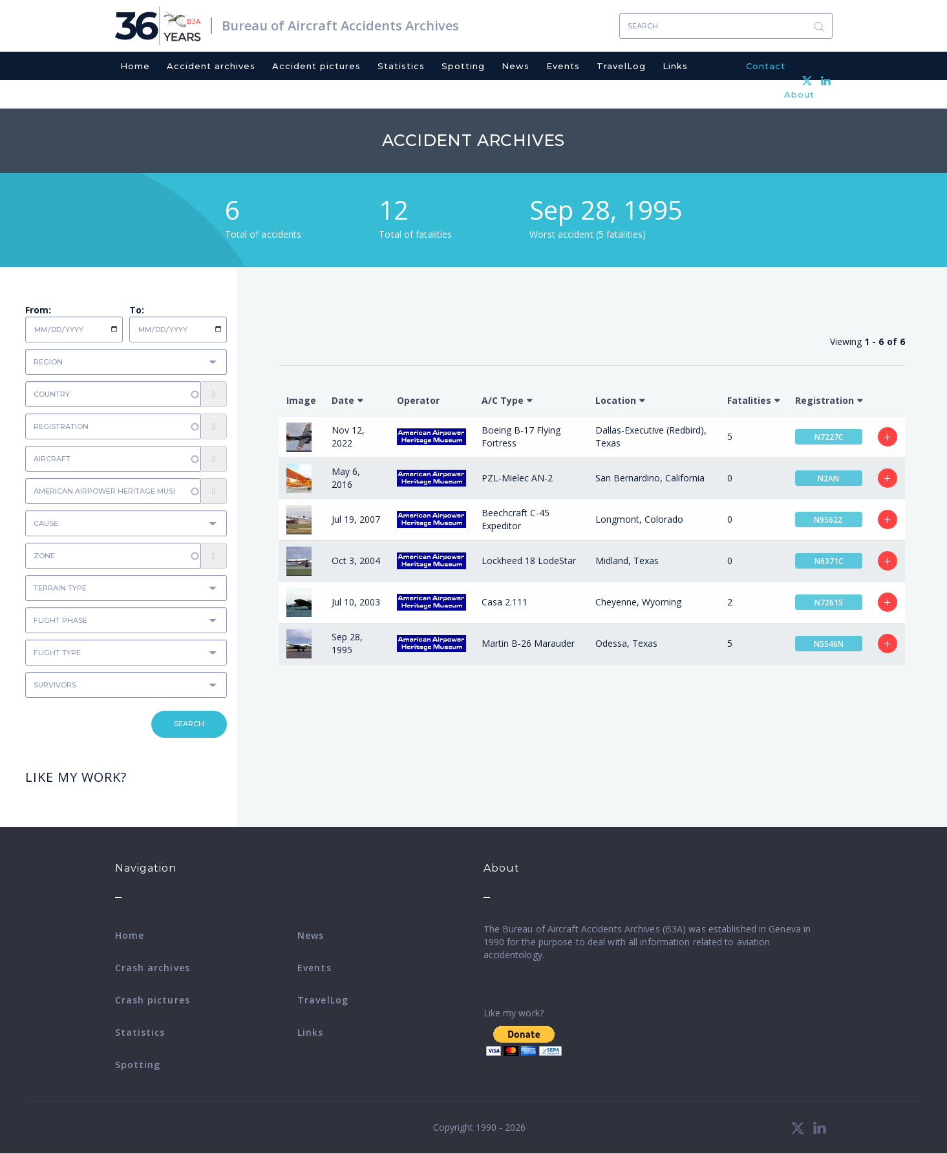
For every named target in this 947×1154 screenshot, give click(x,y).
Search (819, 26)
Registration (824, 400)
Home (135, 66)
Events (563, 66)
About (799, 94)
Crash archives (152, 967)
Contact (765, 66)
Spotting (463, 66)
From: (38, 310)
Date (343, 400)
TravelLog (621, 66)
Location (615, 400)
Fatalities (749, 400)
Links (675, 66)
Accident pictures (316, 66)
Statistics (401, 66)
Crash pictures (152, 1000)
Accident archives (211, 66)
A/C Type (503, 400)
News (515, 66)
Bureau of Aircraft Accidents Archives (340, 25)
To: (136, 310)
